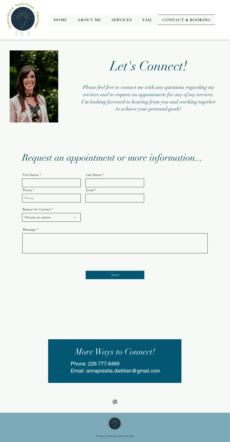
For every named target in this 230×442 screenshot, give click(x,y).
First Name (31, 174)
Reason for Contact (37, 209)
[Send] (115, 275)
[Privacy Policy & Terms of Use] (114, 435)
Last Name (94, 174)
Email (90, 190)
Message (29, 229)
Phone (27, 190)
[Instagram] (115, 401)
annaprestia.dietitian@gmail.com (123, 371)
